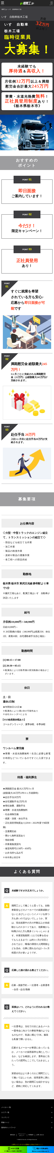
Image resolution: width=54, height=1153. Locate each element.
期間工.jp (4, 9)
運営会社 (12, 1134)
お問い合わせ (40, 1134)
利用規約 (30, 1134)
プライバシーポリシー (22, 1134)
